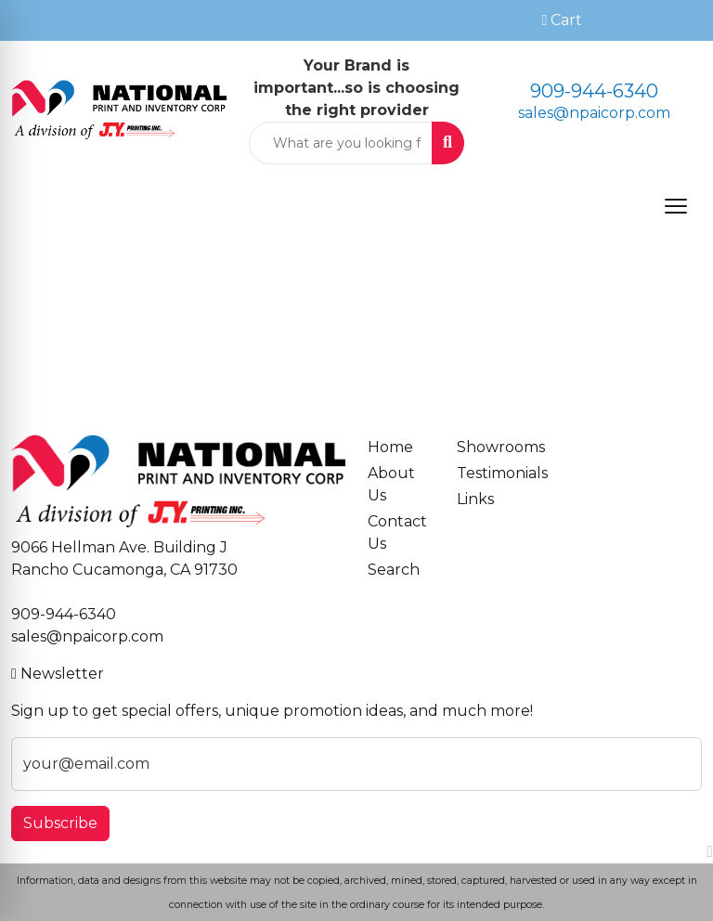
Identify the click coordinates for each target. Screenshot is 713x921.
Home (390, 447)
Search (394, 569)
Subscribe (60, 823)
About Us (391, 484)
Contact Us (397, 532)
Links (475, 499)
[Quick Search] (341, 143)
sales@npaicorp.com (594, 113)
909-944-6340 (594, 91)
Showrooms (490, 447)
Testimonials (490, 473)
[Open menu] (675, 206)
